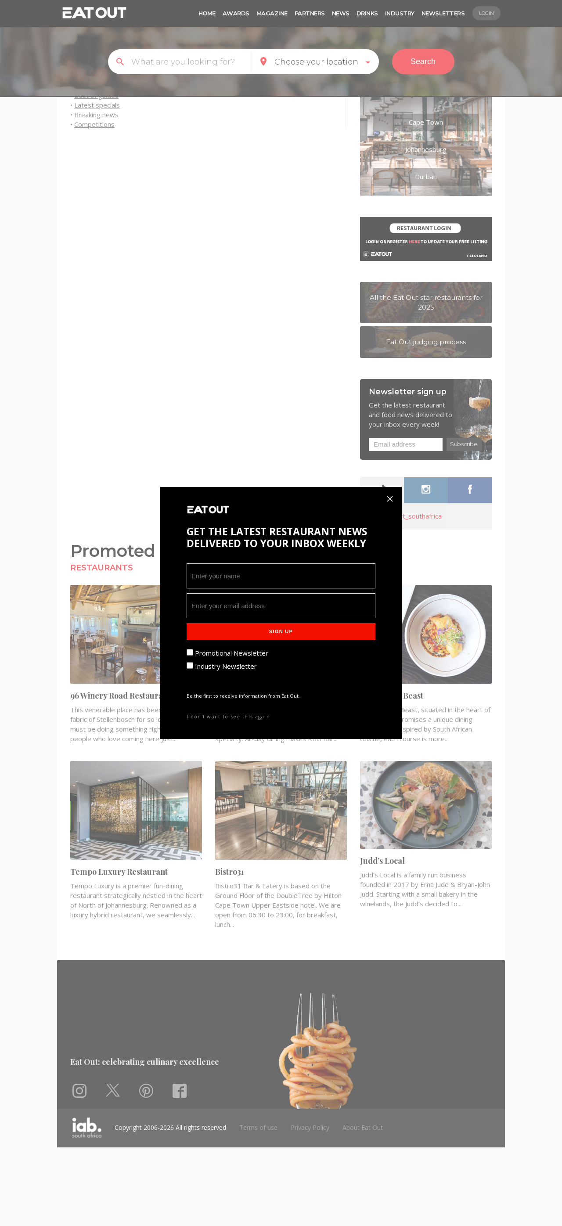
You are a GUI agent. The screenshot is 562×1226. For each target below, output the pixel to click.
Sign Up (281, 631)
